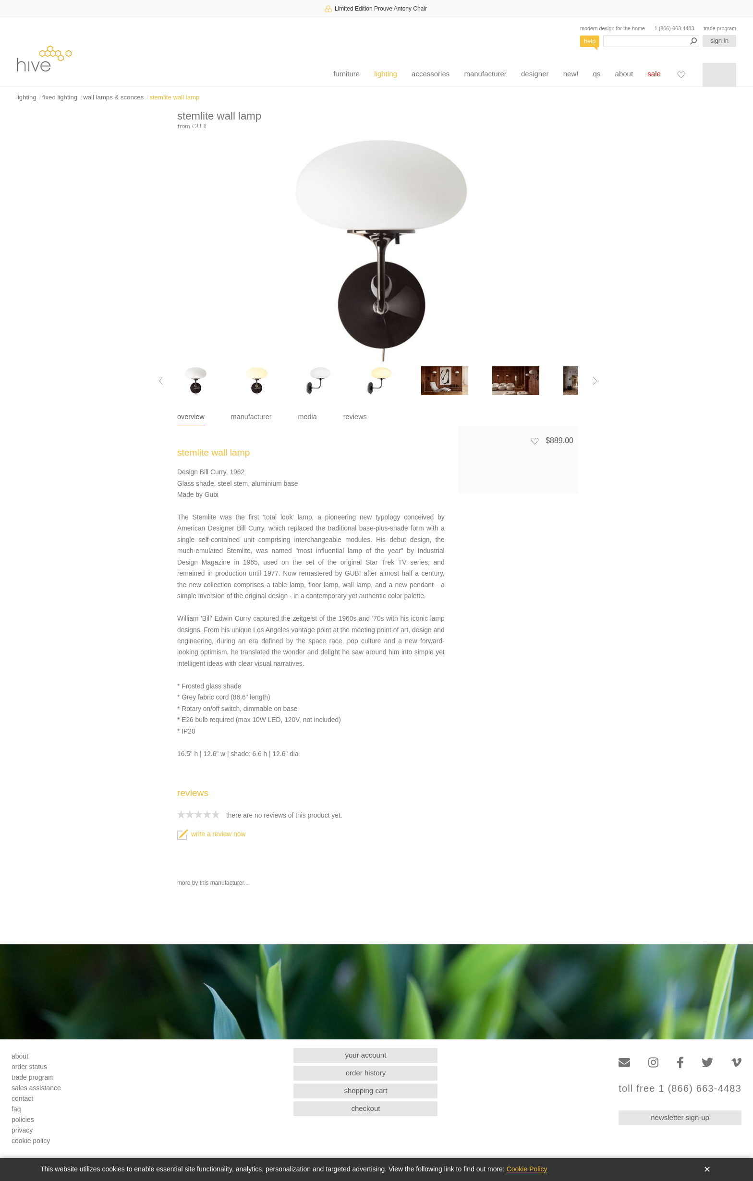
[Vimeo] (736, 1062)
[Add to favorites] (534, 441)
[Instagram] (653, 1062)
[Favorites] (681, 74)
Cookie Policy (527, 1169)
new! (571, 74)
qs (597, 74)
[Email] (624, 1062)
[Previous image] (160, 380)
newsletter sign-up (680, 1117)
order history (366, 1073)
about (624, 74)
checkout (365, 1108)
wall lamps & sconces (113, 97)
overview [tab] (191, 417)
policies (23, 1119)
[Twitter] (707, 1062)
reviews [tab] (355, 417)
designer (535, 74)
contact (22, 1098)
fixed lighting (59, 97)
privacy (22, 1130)
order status (29, 1067)
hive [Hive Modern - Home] (44, 58)
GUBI (199, 126)
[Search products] (651, 41)
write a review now (211, 834)
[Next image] (595, 380)
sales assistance (36, 1088)
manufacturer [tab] (251, 417)
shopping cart (365, 1090)
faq (16, 1109)
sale (654, 74)
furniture (346, 74)
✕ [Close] (707, 1169)
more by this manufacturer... (213, 883)
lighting (385, 74)
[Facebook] (680, 1062)
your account (366, 1055)
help (590, 41)
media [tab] (307, 417)
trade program (720, 28)
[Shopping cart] (719, 75)
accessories (430, 74)
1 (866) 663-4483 (674, 28)
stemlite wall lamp (174, 97)
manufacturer (485, 74)
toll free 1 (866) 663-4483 (680, 1089)
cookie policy (31, 1141)
